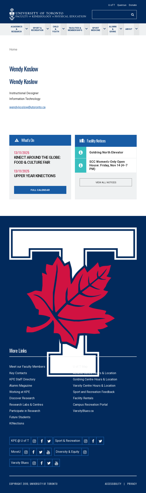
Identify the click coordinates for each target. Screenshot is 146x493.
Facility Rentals (83, 398)
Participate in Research (24, 411)
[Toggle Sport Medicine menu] (104, 29)
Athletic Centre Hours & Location (94, 373)
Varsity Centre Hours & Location (94, 385)
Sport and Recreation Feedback (94, 392)
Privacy (132, 484)
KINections (16, 423)
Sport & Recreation (37, 29)
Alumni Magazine (20, 385)
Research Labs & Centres (26, 404)
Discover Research (22, 398)
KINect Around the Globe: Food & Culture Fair (37, 160)
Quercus (121, 5)
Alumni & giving (113, 29)
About (128, 29)
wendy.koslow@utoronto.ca (27, 107)
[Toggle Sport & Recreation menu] (47, 29)
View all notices (106, 182)
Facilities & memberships (75, 29)
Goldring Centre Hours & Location (95, 379)
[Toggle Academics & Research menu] (26, 29)
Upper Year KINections (35, 176)
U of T (111, 5)
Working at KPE (19, 392)
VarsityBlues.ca (83, 411)
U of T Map (80, 366)
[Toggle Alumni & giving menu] (121, 29)
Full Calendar (40, 190)
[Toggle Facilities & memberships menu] (86, 29)
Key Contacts (18, 373)
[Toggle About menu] (136, 29)
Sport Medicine (95, 29)
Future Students (19, 417)
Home (13, 49)
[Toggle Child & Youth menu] (63, 29)
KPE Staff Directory (22, 379)
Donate (133, 5)
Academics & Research (16, 29)
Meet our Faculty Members (27, 366)
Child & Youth (55, 29)
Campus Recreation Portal (90, 404)
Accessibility (113, 484)
